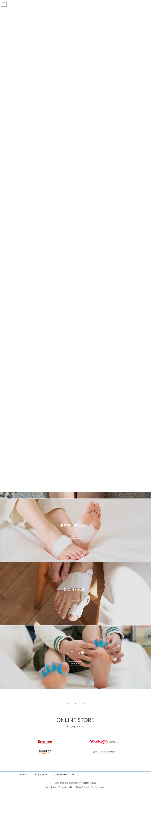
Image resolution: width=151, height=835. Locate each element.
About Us (24, 774)
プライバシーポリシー (64, 774)
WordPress (59, 787)
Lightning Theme (75, 787)
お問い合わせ (41, 774)
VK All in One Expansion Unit (95, 787)
